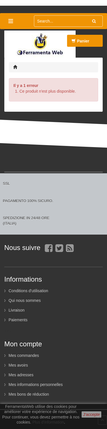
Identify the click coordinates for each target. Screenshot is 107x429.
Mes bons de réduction (29, 394)
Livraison (17, 310)
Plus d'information (48, 422)
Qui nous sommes (25, 300)
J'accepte (91, 414)
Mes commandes (24, 355)
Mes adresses (21, 375)
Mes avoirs (18, 365)
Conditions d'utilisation (28, 290)
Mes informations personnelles (36, 384)
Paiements (18, 320)
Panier (80, 43)
